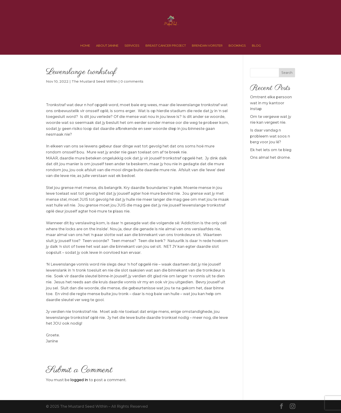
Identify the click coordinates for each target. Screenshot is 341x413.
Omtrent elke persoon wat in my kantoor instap (271, 103)
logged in (79, 380)
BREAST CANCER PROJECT (165, 45)
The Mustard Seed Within (95, 81)
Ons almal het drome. (270, 157)
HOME (85, 45)
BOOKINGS (237, 45)
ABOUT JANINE (107, 45)
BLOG (256, 45)
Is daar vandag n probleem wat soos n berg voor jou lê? (270, 136)
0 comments (132, 81)
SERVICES (131, 45)
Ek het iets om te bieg (270, 150)
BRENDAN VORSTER (207, 45)
